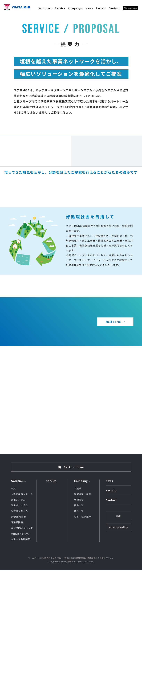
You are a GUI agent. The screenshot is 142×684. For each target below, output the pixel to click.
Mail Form (113, 435)
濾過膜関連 (17, 636)
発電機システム (19, 619)
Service (60, 8)
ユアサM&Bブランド (22, 641)
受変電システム (19, 624)
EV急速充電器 (18, 630)
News (89, 8)
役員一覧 (79, 619)
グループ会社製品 (20, 653)
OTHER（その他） (21, 647)
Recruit (101, 8)
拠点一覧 (79, 624)
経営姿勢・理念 (82, 607)
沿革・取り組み (82, 630)
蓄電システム (18, 613)
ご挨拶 (77, 602)
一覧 (13, 602)
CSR (118, 629)
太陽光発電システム (22, 607)
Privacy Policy (118, 641)
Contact (114, 8)
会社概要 (79, 613)
